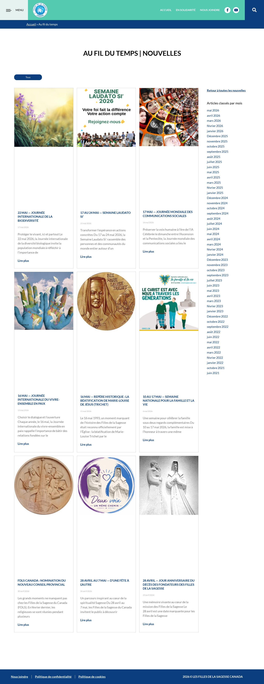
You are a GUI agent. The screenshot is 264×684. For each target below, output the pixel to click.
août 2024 (213, 218)
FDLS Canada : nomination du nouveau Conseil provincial (42, 582)
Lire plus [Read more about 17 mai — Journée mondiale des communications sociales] (148, 251)
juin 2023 (213, 285)
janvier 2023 (215, 311)
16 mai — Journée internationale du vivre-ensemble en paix (38, 399)
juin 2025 (213, 167)
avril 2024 (213, 239)
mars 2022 (214, 352)
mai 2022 (213, 342)
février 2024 (215, 249)
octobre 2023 (215, 270)
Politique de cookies (92, 676)
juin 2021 (213, 373)
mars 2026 (214, 120)
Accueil (165, 9)
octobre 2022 (215, 321)
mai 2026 (213, 110)
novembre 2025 (217, 141)
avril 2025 (213, 177)
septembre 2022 (217, 326)
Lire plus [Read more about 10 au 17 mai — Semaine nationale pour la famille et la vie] (148, 440)
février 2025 (215, 187)
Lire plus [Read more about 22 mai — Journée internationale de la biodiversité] (23, 260)
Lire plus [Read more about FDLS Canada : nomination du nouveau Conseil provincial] (23, 624)
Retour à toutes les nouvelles (226, 90)
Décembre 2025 (217, 136)
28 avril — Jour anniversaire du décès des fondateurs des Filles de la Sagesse (168, 584)
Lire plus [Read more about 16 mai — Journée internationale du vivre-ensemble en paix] (23, 443)
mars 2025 (214, 182)
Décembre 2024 (217, 198)
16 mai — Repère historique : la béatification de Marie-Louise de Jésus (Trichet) (104, 400)
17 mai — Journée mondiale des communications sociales (168, 214)
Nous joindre (210, 9)
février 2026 (215, 126)
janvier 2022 (215, 362)
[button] (254, 10)
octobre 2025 (215, 146)
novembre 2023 (217, 265)
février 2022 (215, 357)
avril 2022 (213, 347)
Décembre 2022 (217, 316)
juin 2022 (213, 337)
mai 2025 (213, 172)
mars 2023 (214, 301)
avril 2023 (213, 296)
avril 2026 (213, 115)
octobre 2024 (215, 208)
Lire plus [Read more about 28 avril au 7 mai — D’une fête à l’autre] (86, 620)
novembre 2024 (217, 203)
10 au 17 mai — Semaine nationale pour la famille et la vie (168, 400)
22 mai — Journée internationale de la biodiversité (35, 216)
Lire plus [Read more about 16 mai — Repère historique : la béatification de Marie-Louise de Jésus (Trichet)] (86, 444)
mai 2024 (213, 234)
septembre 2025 (217, 151)
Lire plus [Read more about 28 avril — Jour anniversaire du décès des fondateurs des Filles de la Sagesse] (148, 624)
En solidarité (185, 9)
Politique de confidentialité (53, 676)
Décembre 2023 (217, 259)
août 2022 (213, 332)
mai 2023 (213, 290)
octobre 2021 (215, 368)
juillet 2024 (214, 223)
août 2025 (213, 157)
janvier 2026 (215, 131)
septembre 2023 (217, 275)
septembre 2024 (217, 213)
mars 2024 (214, 244)
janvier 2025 (215, 193)
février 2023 (215, 306)
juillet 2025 (214, 162)
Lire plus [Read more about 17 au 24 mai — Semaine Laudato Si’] (86, 256)
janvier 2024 (215, 254)
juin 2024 (213, 229)
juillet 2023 (214, 280)
